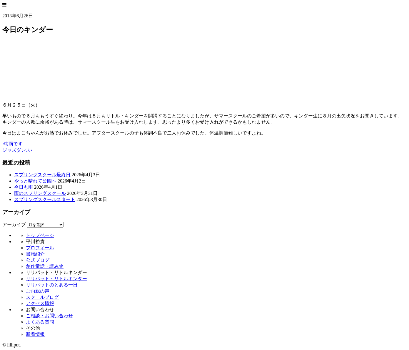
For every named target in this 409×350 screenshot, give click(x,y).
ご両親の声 (37, 290)
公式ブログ (37, 260)
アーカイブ (14, 224)
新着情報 (35, 334)
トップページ (40, 235)
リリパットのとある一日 (52, 284)
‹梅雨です (12, 143)
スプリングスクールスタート (44, 199)
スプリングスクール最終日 (42, 174)
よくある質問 (40, 321)
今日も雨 (23, 187)
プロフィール (40, 247)
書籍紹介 (35, 253)
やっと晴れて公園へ (35, 180)
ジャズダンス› (17, 149)
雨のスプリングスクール (40, 193)
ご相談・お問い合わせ (49, 315)
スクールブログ (42, 297)
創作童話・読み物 (45, 266)
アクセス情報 (40, 303)
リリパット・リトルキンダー (56, 278)
